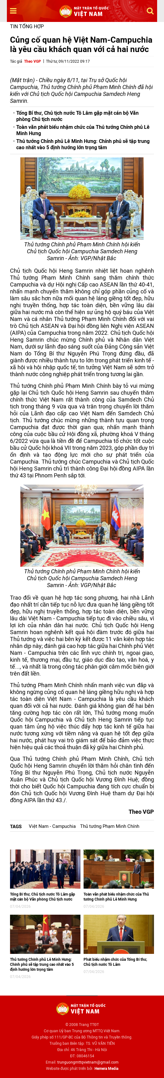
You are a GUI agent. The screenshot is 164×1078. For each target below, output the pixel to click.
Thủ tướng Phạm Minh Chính (109, 826)
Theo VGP (32, 61)
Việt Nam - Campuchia (52, 826)
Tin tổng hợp (27, 26)
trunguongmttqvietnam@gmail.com (88, 1062)
